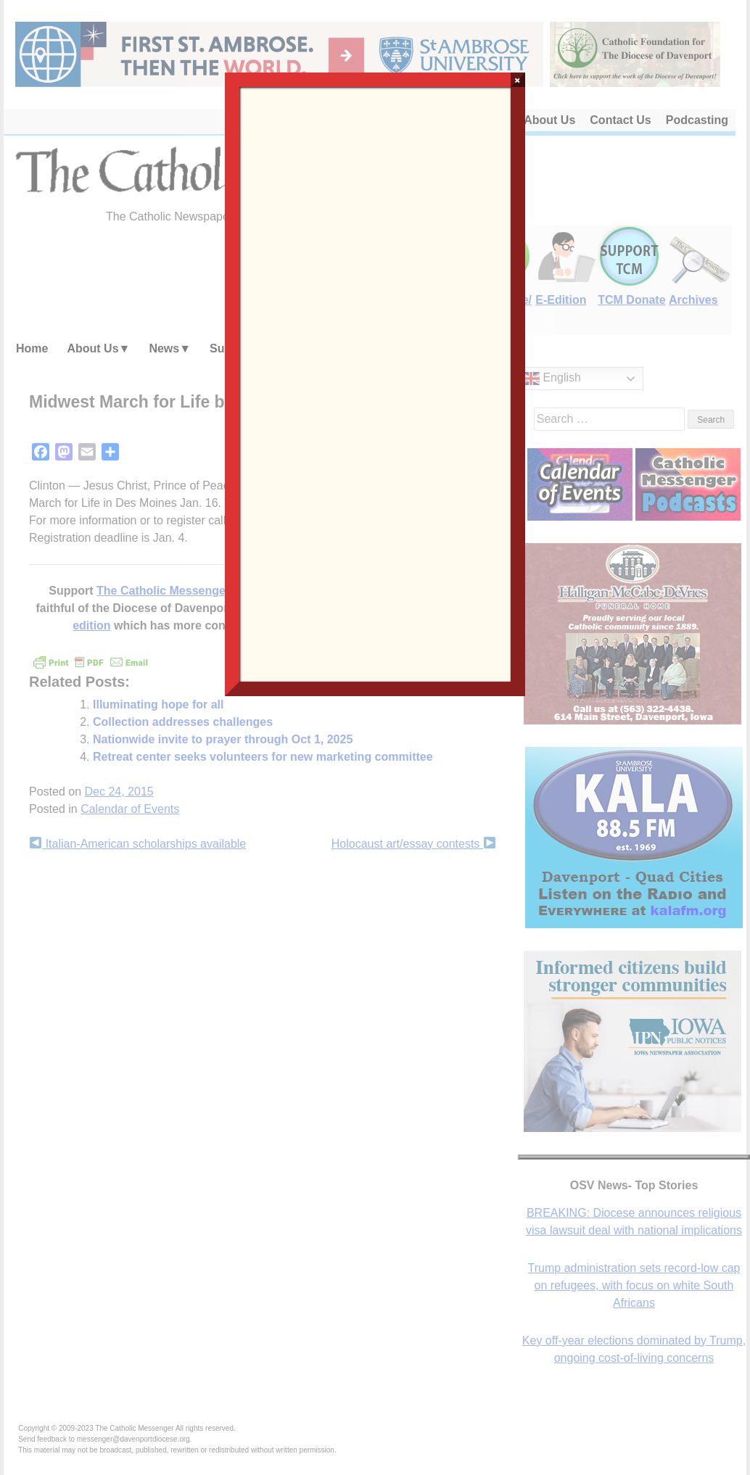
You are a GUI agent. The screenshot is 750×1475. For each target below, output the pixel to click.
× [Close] (517, 80)
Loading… (375, 383)
